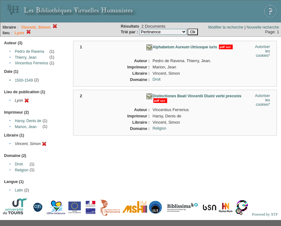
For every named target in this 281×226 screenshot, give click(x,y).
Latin (19, 190)
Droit (19, 164)
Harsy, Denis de (28, 121)
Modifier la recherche (225, 27)
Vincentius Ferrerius (31, 63)
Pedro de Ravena (29, 51)
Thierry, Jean (25, 57)
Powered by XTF (265, 214)
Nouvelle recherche (263, 27)
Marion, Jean (25, 127)
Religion (21, 170)
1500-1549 (24, 80)
